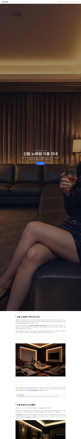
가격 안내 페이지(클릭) (33, 390)
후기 (73, 1)
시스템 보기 (40, 163)
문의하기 (77, 1)
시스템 (65, 1)
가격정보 (69, 1)
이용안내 (61, 1)
